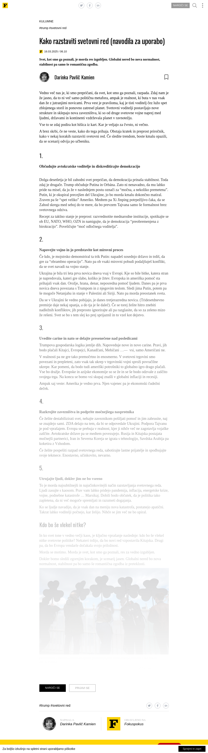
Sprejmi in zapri (192, 748)
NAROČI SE (180, 5)
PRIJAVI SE (82, 688)
